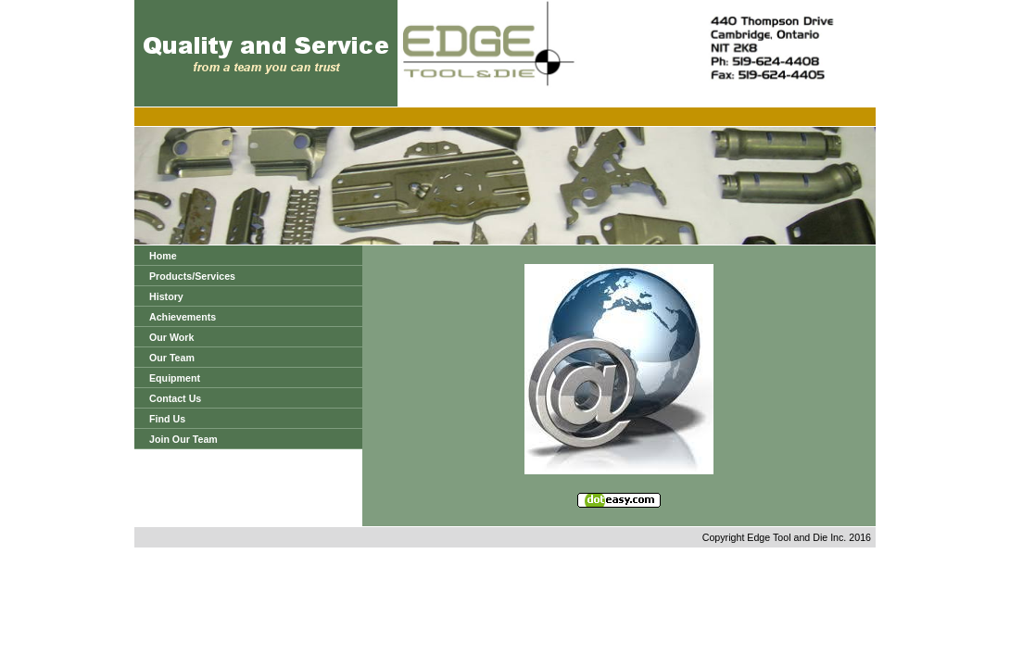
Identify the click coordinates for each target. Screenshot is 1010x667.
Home (163, 255)
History (166, 296)
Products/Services (192, 276)
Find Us (167, 418)
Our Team (172, 357)
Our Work (171, 337)
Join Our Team (183, 439)
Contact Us (175, 398)
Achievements (182, 316)
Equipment (174, 378)
